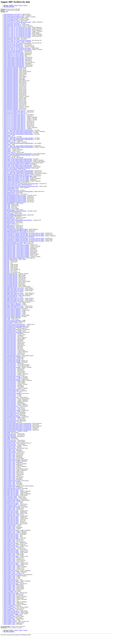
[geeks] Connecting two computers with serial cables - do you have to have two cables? (23, 233)
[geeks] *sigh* (7, 204)
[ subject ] (20, 5)
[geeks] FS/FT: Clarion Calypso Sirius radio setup (15, 237)
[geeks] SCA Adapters (8, 591)
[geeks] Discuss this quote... (10, 328)
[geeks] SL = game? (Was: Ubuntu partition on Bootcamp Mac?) (18, 130)
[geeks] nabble (7, 432)
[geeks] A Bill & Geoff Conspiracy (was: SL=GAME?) (16, 164)
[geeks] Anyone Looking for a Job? (11, 612)
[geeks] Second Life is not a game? (11, 15)
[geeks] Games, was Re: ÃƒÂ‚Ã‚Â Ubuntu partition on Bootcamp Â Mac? (21, 183)
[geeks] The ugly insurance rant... (11, 390)
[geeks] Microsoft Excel (9, 209)
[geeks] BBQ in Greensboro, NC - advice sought (14, 231)
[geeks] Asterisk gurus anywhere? (11, 187)
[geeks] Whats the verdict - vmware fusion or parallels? (16, 244)
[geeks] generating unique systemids (12, 355)
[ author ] (25, 5)
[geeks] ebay (6, 260)
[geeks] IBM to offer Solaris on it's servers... (13, 287)
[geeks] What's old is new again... (11, 489)
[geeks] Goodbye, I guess (9, 443)
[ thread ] (16, 5)
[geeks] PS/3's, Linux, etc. (9, 136)
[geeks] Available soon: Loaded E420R (12, 327)
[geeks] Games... (7, 135)
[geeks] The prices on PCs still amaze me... (13, 44)
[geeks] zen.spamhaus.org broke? (11, 413)
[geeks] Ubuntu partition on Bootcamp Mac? (14, 16)
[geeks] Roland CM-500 (9, 188)
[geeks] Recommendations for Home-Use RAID (14, 195)
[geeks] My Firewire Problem (10, 169)
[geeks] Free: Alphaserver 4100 (10, 19)
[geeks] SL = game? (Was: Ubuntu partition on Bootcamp (17, 155)
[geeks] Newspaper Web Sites (10, 259)
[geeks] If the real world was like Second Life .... (15, 324)
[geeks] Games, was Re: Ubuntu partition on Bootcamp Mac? (17, 132)
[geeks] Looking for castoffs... (10, 496)
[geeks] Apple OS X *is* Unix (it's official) (13, 53)
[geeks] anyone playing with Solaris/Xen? (13, 243)
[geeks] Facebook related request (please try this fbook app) (17, 423)
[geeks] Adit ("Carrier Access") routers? (12, 574)
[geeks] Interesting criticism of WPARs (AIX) (14, 257)
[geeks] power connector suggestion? (12, 303)
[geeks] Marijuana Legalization (10, 67)
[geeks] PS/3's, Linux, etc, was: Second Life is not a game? (17, 22)
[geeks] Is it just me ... (8, 323)
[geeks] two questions (8, 213)
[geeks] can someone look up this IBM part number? (15, 229)
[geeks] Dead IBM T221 (9, 203)
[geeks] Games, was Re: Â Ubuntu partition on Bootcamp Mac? (18, 170)
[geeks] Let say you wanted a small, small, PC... (14, 110)
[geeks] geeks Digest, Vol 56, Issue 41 (12, 14)
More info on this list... (9, 6)
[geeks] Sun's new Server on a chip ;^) (12, 182)
